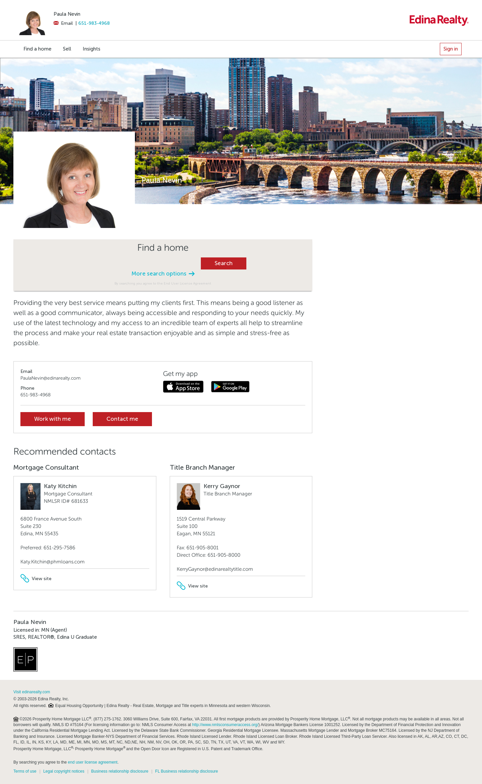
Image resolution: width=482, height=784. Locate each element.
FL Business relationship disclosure (186, 771)
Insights (91, 49)
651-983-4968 (94, 23)
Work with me (52, 419)
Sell (67, 49)
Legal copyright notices (63, 771)
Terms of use (24, 771)
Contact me (122, 419)
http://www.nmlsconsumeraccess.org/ (225, 724)
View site (36, 578)
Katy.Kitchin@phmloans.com (52, 561)
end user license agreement (92, 762)
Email (63, 23)
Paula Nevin (67, 14)
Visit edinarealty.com (31, 692)
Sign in (451, 49)
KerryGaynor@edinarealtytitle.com (215, 569)
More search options (163, 273)
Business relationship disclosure (119, 771)
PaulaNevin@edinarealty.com (50, 378)
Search (224, 263)
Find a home (37, 49)
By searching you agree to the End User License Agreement (162, 283)
